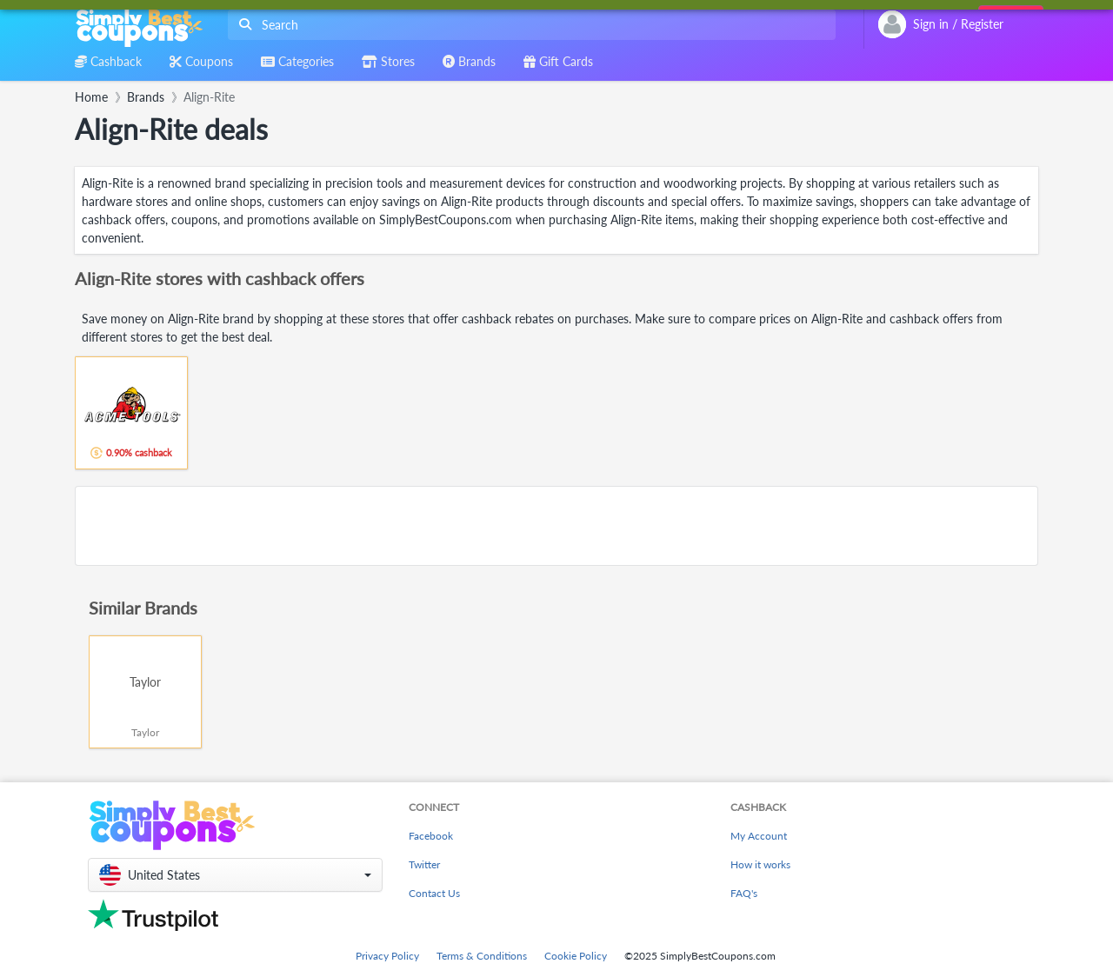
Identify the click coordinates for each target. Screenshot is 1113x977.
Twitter (424, 864)
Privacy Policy (387, 955)
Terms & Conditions (482, 955)
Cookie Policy (575, 955)
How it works (760, 864)
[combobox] (528, 24)
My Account (758, 835)
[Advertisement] (556, 526)
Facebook (431, 835)
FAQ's (743, 893)
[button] (235, 875)
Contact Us (434, 893)
